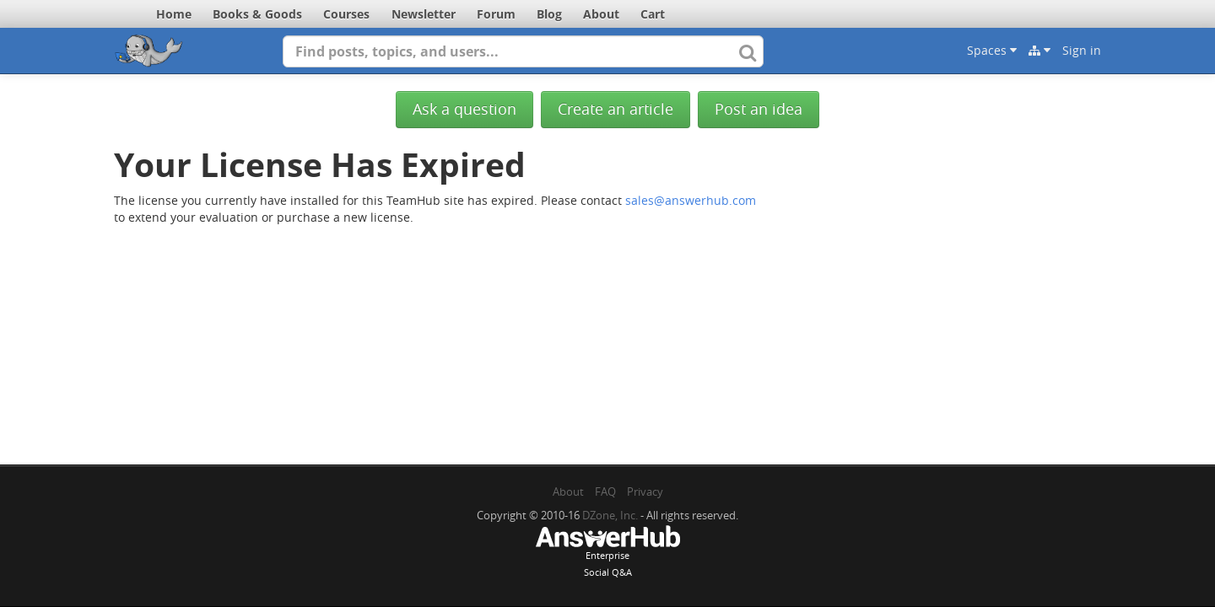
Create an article (615, 109)
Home (174, 14)
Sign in (1081, 50)
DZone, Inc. (610, 515)
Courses (346, 14)
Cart (652, 14)
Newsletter (424, 14)
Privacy (645, 491)
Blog (549, 14)
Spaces (992, 50)
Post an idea (758, 109)
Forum (496, 14)
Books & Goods (257, 14)
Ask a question (464, 109)
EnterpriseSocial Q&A (607, 553)
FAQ (605, 491)
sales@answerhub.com (690, 200)
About (601, 14)
